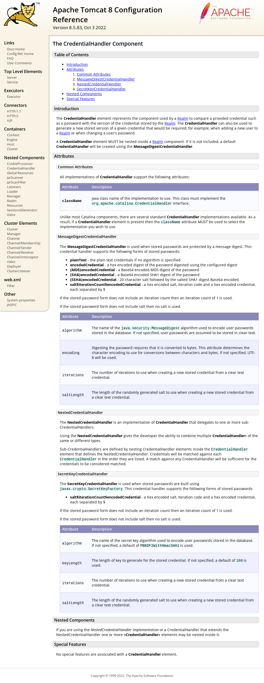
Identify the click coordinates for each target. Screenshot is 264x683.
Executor (14, 96)
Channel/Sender (19, 247)
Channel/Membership (23, 243)
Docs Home (16, 49)
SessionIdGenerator (22, 210)
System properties (21, 300)
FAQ (10, 58)
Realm (11, 200)
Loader (12, 191)
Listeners (14, 186)
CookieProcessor (20, 163)
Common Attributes (94, 74)
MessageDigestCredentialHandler (106, 79)
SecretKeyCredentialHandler (101, 88)
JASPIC (12, 304)
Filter (11, 285)
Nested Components (84, 93)
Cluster (12, 149)
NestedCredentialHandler (99, 84)
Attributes (75, 69)
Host (10, 144)
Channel (13, 238)
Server (12, 77)
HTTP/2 (12, 116)
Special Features (81, 98)
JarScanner (15, 177)
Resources (15, 205)
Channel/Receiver (20, 252)
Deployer (14, 266)
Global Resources (20, 173)
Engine (12, 139)
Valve (11, 214)
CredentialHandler (21, 168)
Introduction (77, 64)
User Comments (19, 63)
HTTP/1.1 (14, 111)
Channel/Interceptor (22, 257)
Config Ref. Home (20, 53)
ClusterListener (18, 271)
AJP (9, 120)
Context (13, 135)
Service (12, 82)
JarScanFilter (16, 182)
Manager (14, 196)
